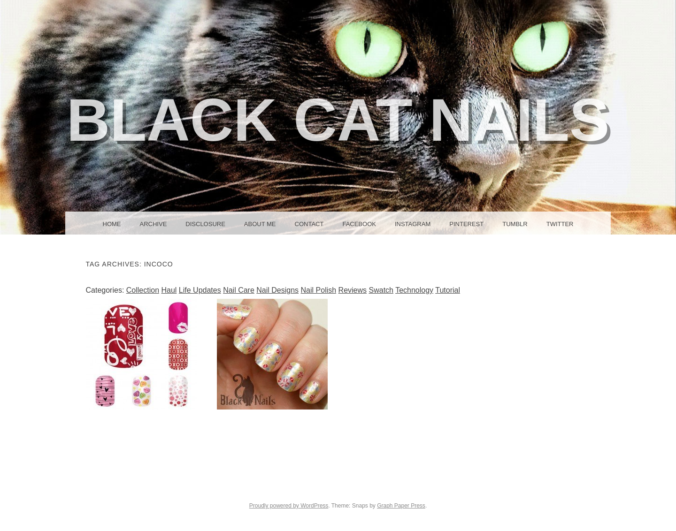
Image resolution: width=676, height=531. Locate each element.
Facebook (359, 224)
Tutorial (447, 290)
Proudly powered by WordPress (289, 505)
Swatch (381, 290)
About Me (260, 224)
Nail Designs (277, 290)
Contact (309, 224)
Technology (414, 290)
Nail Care (238, 290)
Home (112, 224)
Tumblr (514, 224)
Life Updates (200, 290)
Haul (169, 290)
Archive (153, 224)
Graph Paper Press (401, 505)
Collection (142, 290)
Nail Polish (319, 290)
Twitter (560, 224)
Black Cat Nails (338, 119)
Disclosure (205, 224)
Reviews (352, 290)
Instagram (412, 224)
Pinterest (466, 224)
